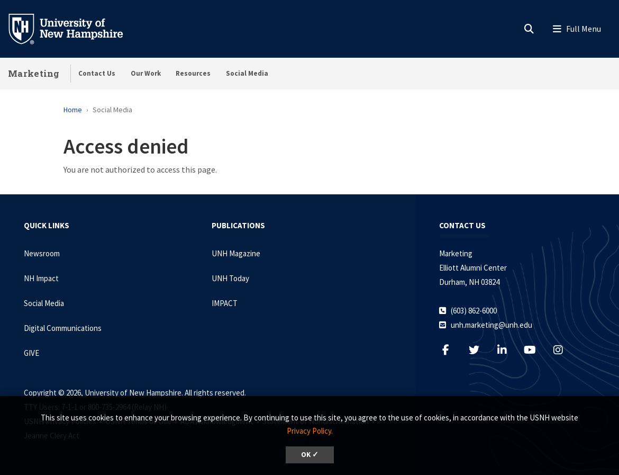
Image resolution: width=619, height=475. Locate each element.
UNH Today (230, 278)
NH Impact (41, 278)
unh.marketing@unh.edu (491, 325)
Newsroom (42, 253)
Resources (193, 73)
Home (72, 109)
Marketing (34, 73)
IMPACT (225, 303)
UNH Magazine (236, 253)
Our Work (146, 73)
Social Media (247, 73)
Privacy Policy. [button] (310, 431)
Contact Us (96, 73)
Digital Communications (63, 328)
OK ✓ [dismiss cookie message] (309, 454)
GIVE (31, 353)
